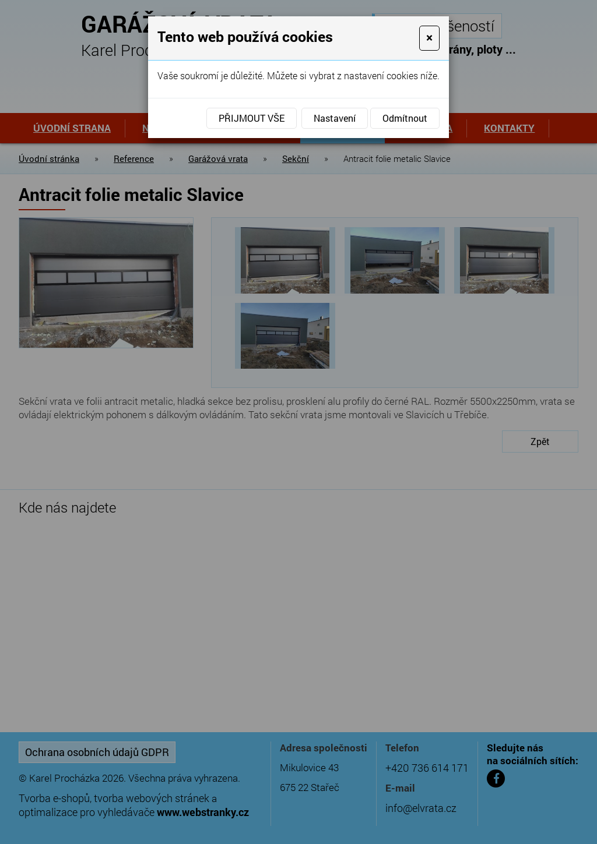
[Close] (429, 38)
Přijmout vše (252, 118)
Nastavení (335, 118)
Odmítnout (404, 118)
